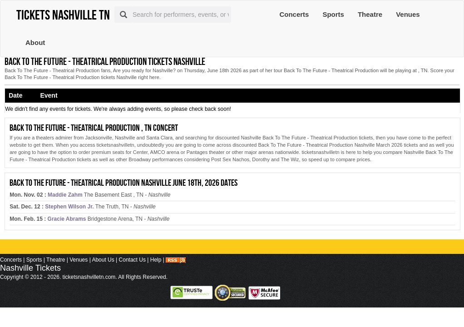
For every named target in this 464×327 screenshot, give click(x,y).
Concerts (294, 14)
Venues (408, 14)
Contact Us (132, 260)
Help (156, 260)
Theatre (370, 14)
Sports (333, 14)
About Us (103, 260)
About (35, 42)
